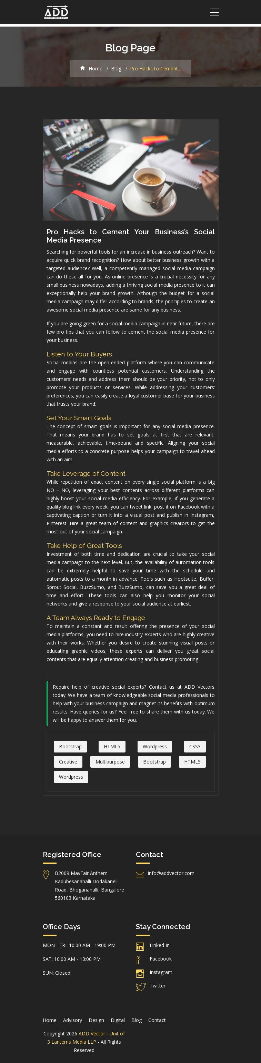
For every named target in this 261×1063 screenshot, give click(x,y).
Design (96, 1020)
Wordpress (155, 746)
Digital (118, 1020)
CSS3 (195, 746)
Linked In (160, 945)
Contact (157, 1020)
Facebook (161, 958)
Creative (68, 761)
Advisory (72, 1020)
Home (91, 68)
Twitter (157, 985)
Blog (116, 68)
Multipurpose (110, 761)
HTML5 (112, 746)
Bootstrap (70, 746)
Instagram (161, 972)
